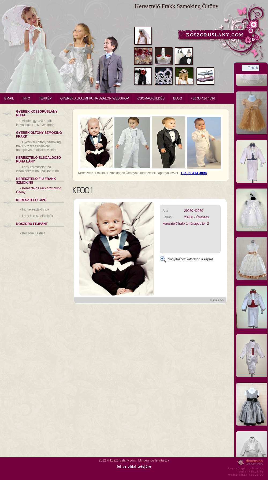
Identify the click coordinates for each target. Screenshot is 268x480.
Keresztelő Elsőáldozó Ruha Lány (38, 159)
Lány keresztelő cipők (36, 216)
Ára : (166, 211)
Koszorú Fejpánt (32, 224)
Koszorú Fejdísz (32, 233)
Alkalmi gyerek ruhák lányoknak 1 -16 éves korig (35, 123)
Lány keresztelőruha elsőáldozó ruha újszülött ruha (37, 169)
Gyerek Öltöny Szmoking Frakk (39, 134)
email (9, 98)
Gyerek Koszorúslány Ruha (37, 113)
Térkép (45, 98)
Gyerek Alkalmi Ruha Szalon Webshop (94, 98)
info (26, 98)
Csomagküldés (151, 98)
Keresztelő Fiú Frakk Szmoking (36, 180)
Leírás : (168, 217)
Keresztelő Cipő (31, 200)
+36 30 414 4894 (203, 98)
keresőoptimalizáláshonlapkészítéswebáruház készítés (246, 471)
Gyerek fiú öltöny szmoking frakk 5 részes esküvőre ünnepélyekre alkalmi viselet (38, 146)
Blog (177, 98)
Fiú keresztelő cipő (34, 209)
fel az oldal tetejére (134, 466)
